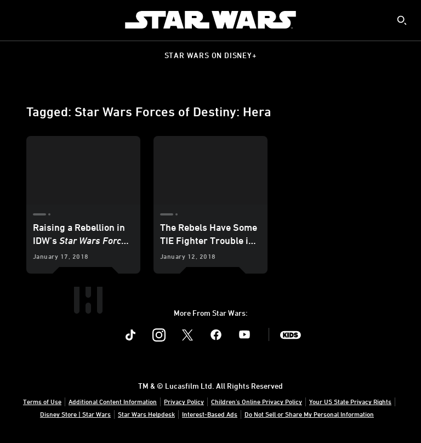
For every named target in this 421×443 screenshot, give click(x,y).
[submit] (402, 20)
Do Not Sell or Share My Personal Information (309, 414)
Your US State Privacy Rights (350, 401)
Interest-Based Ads (209, 414)
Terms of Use (42, 401)
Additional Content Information (113, 401)
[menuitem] (17, 20)
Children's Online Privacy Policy (256, 401)
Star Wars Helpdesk (146, 414)
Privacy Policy (184, 401)
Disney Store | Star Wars (75, 414)
